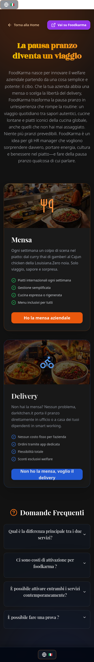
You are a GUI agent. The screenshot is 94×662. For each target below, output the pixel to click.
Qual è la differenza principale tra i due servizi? (47, 534)
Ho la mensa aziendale (47, 322)
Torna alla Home (23, 25)
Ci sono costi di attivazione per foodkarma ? (51, 563)
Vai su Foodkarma (68, 25)
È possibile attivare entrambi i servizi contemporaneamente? (48, 592)
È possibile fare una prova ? (47, 617)
